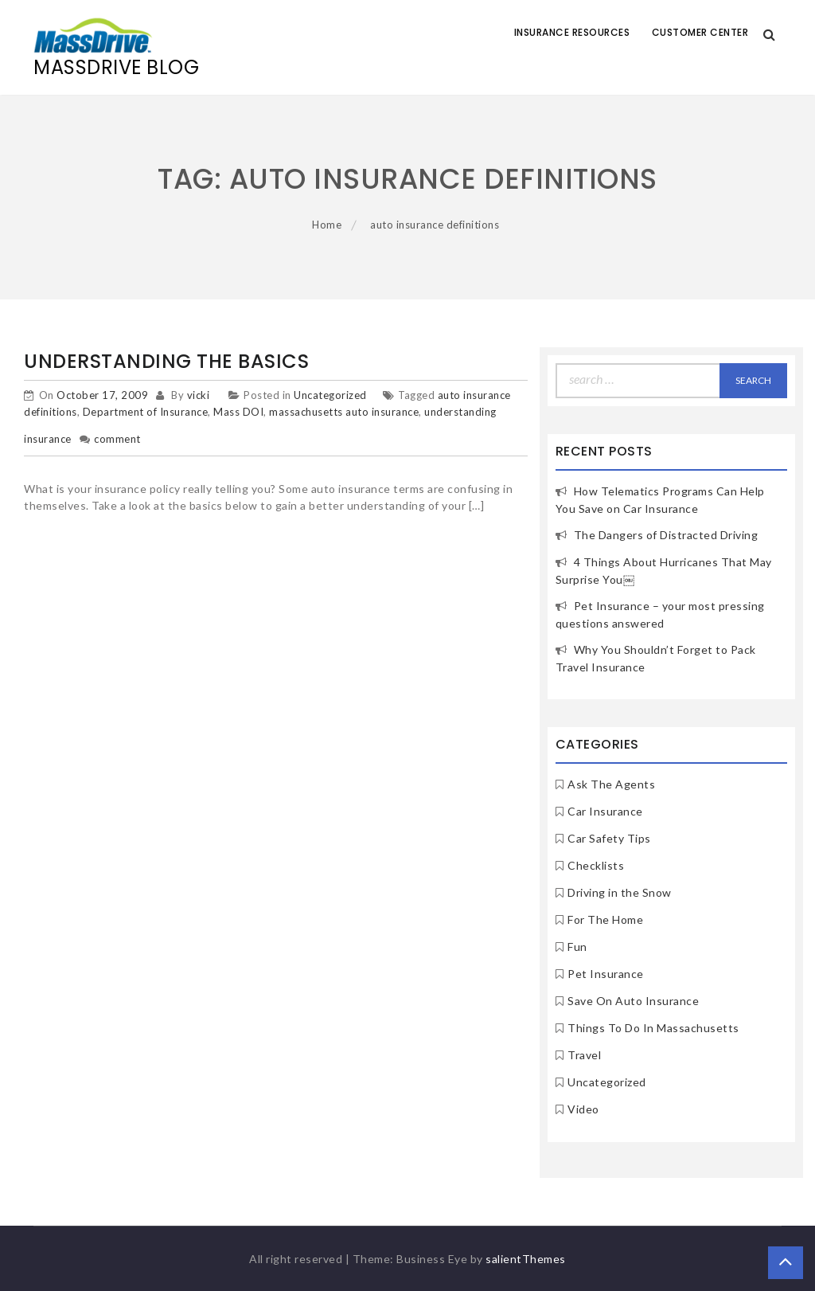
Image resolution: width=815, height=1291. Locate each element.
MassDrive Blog (116, 67)
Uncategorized (330, 395)
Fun (577, 946)
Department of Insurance (146, 411)
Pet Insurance (605, 973)
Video (583, 1109)
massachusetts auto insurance (344, 411)
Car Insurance (605, 811)
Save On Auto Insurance (633, 1000)
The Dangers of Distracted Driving (666, 535)
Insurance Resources (572, 32)
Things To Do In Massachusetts (653, 1028)
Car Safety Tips (609, 838)
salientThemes (525, 1259)
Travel (584, 1055)
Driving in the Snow (619, 892)
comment (117, 438)
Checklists (595, 865)
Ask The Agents (611, 784)
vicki (198, 395)
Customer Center (700, 32)
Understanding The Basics (166, 361)
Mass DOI (238, 411)
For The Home (605, 919)
